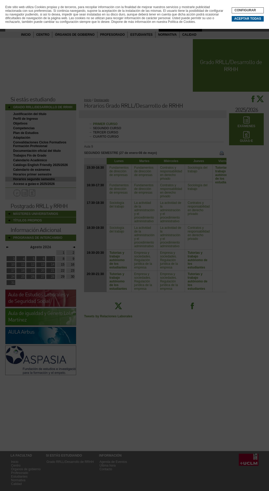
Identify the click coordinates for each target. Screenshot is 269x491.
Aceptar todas (247, 18)
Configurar (245, 10)
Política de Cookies (181, 22)
